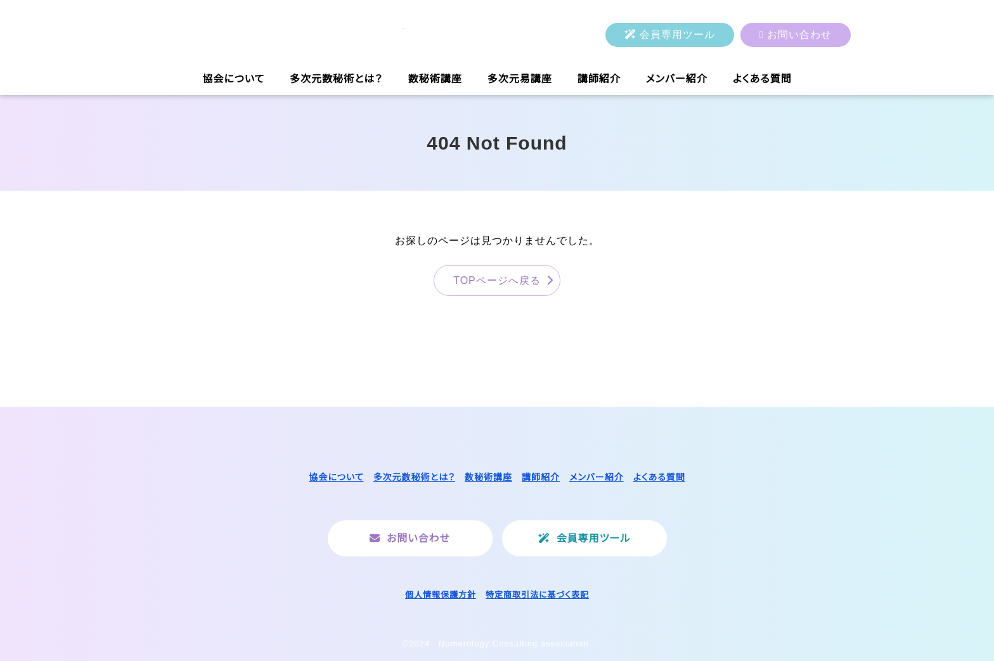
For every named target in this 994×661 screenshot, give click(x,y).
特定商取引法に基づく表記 (537, 595)
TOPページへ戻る (497, 280)
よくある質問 (762, 79)
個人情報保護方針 (440, 595)
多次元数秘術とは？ (336, 79)
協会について (233, 79)
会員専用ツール (677, 34)
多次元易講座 (519, 79)
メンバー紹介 (676, 79)
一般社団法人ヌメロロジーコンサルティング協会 (274, 35)
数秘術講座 (435, 79)
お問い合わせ (799, 34)
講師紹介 (599, 79)
